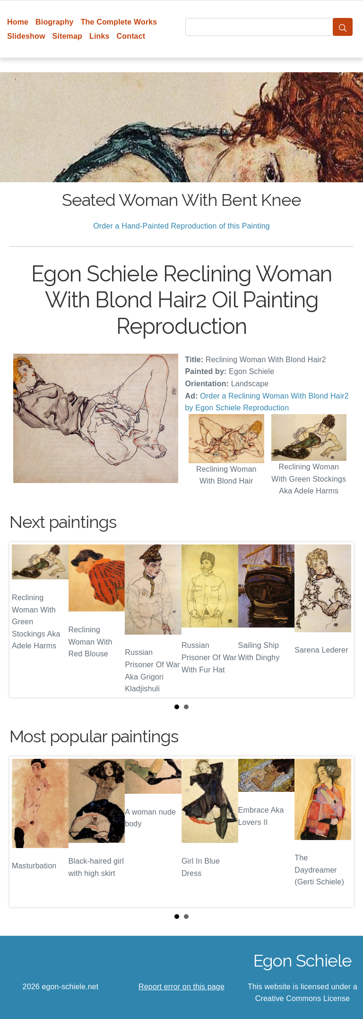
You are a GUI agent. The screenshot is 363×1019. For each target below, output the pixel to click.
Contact (131, 36)
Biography (54, 22)
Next (338, 619)
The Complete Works (119, 22)
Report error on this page (181, 987)
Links (99, 36)
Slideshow (26, 36)
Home (17, 22)
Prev (24, 619)
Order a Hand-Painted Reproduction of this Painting (181, 226)
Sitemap (67, 36)
